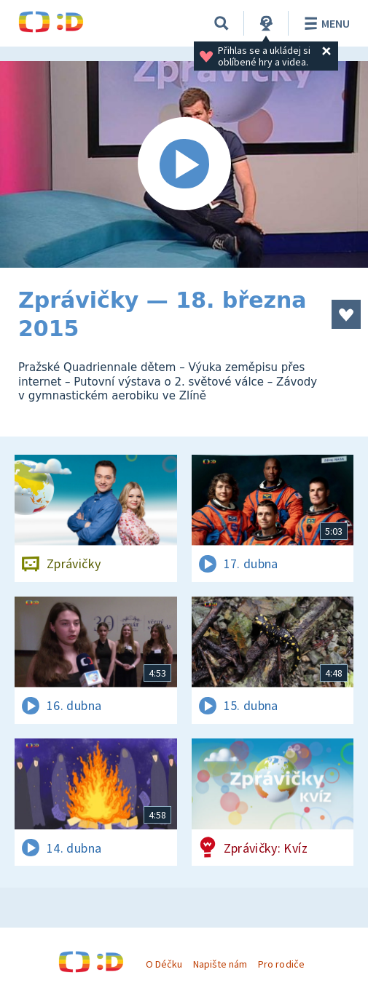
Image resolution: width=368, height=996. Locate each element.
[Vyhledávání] (221, 23)
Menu (325, 23)
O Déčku (164, 964)
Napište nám (220, 964)
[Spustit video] (184, 164)
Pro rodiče (281, 964)
